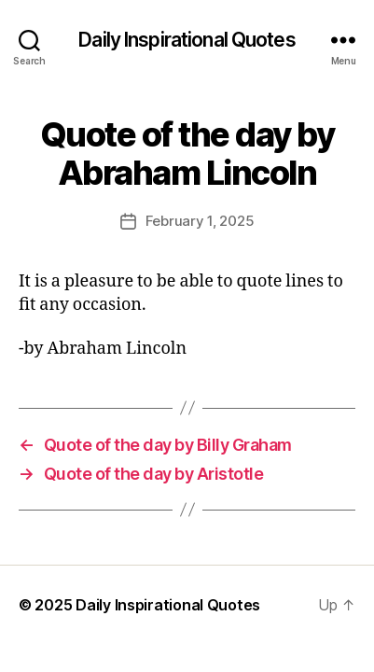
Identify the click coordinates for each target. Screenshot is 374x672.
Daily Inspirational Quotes (186, 39)
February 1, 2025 (200, 221)
